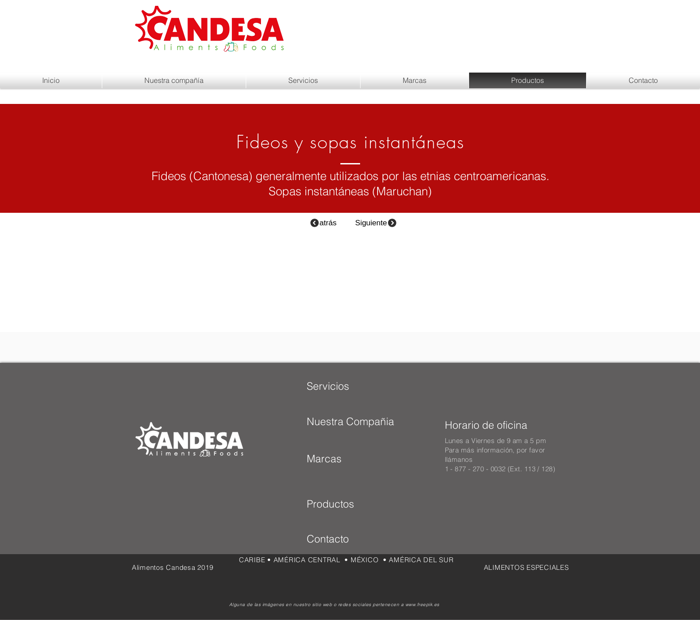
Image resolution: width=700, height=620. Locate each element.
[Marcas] (337, 458)
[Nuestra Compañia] (350, 421)
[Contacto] (343, 539)
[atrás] (323, 223)
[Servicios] (328, 386)
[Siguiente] (376, 223)
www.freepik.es (422, 604)
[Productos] (335, 504)
